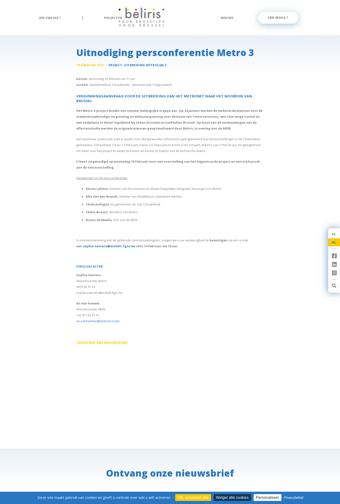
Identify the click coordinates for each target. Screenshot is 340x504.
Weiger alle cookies (232, 497)
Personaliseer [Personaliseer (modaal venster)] (267, 497)
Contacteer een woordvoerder (102, 342)
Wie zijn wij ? (50, 18)
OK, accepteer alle (193, 497)
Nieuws (227, 18)
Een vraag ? (278, 17)
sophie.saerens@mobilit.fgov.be (109, 246)
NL (334, 242)
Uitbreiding (145, 65)
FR (334, 234)
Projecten (113, 18)
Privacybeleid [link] (293, 498)
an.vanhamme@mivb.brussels (98, 321)
